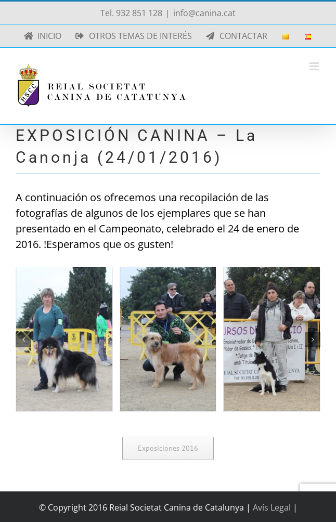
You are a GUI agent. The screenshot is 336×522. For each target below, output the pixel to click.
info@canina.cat (204, 13)
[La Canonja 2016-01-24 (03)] (272, 339)
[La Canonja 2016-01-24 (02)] (168, 339)
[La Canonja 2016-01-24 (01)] (64, 339)
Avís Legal (273, 507)
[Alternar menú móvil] (314, 66)
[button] (23, 339)
